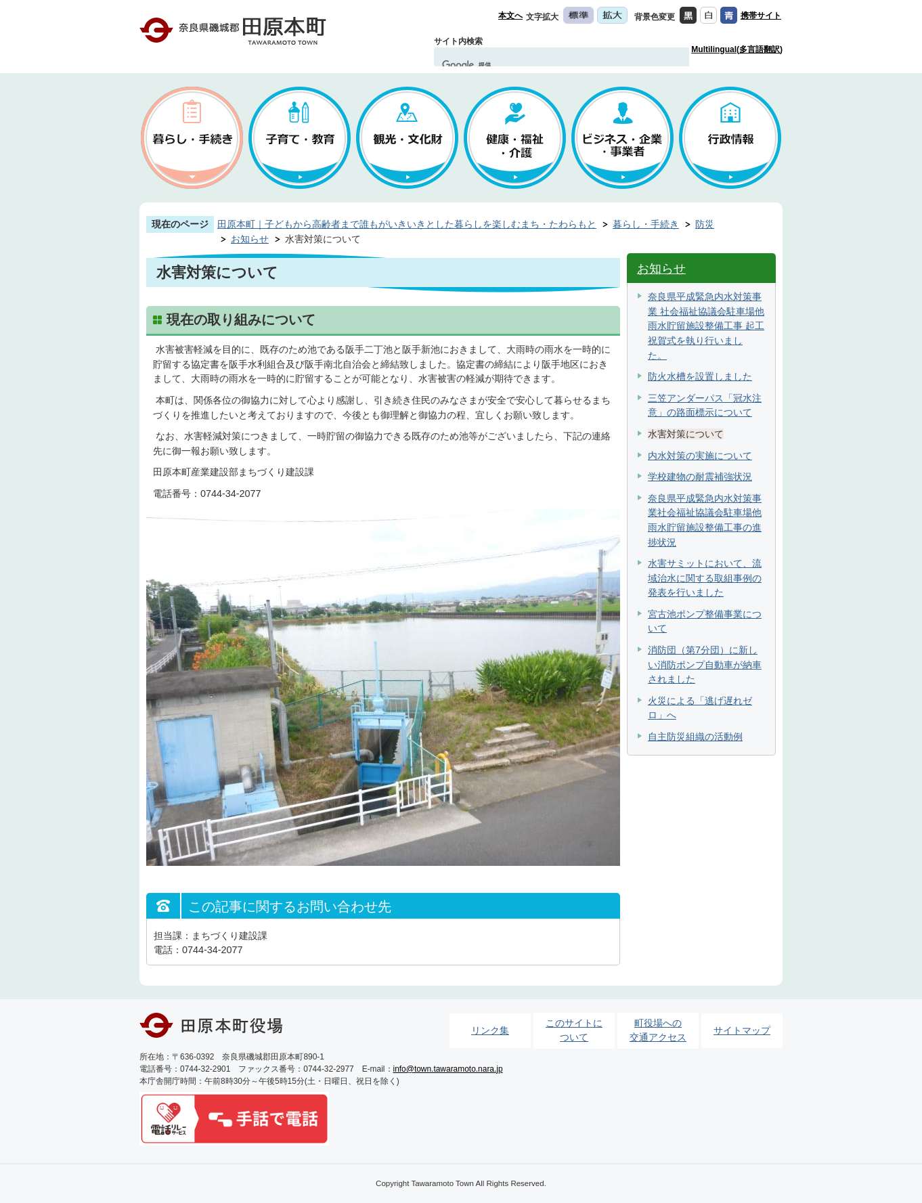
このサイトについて (574, 1030)
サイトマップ (742, 1030)
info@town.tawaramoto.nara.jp (448, 1069)
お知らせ (250, 239)
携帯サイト (761, 15)
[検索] (548, 65)
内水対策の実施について (700, 455)
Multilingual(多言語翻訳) (737, 49)
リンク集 (490, 1030)
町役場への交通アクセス (658, 1030)
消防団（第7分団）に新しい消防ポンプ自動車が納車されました (705, 664)
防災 (704, 224)
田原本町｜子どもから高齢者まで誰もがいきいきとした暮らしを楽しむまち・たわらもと (406, 224)
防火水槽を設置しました (700, 376)
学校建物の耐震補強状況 (700, 476)
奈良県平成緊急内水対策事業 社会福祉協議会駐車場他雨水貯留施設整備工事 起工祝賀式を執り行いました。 (706, 325)
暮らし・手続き (646, 224)
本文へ (510, 15)
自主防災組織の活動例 (695, 736)
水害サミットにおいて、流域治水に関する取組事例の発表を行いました (705, 578)
